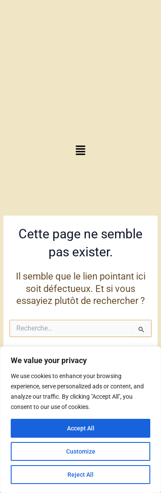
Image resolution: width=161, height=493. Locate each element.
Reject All (80, 474)
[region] (80, 419)
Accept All (80, 428)
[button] (80, 150)
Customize (80, 451)
